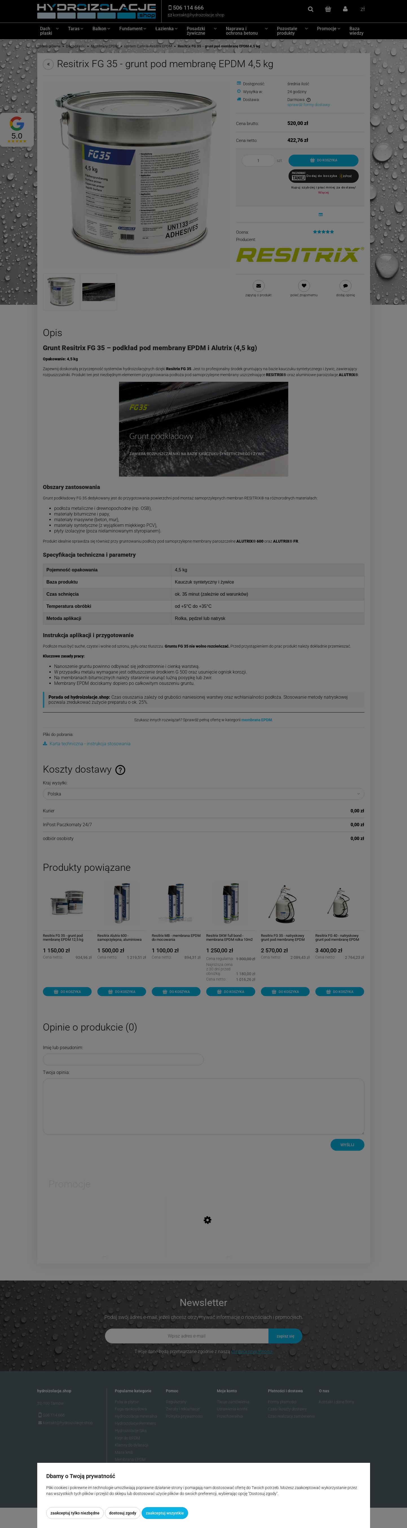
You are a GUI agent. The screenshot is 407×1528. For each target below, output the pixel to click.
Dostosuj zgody (122, 1513)
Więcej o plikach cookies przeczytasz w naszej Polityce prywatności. (105, 1499)
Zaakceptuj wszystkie (165, 1513)
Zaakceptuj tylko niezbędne (75, 1513)
